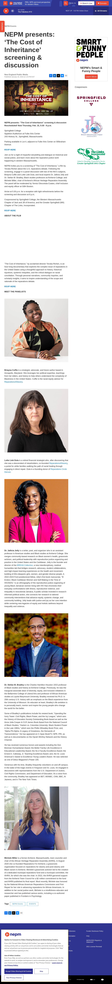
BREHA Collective (25, 565)
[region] (34, 956)
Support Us (67, 941)
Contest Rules (68, 951)
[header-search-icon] (66, 3)
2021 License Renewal (94, 946)
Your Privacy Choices (14, 978)
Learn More (91, 76)
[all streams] (101, 11)
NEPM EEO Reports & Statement (94, 941)
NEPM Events (10, 26)
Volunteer (66, 946)
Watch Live (86, 3)
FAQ (87, 936)
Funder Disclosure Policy (94, 931)
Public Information (69, 936)
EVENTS (32, 904)
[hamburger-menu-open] (5, 3)
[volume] (12, 10)
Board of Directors (69, 931)
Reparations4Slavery (13, 382)
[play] (6, 11)
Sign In (72, 3)
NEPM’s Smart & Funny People (91, 69)
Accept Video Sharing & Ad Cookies (19, 971)
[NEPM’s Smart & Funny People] (91, 50)
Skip (41, 971)
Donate (103, 3)
